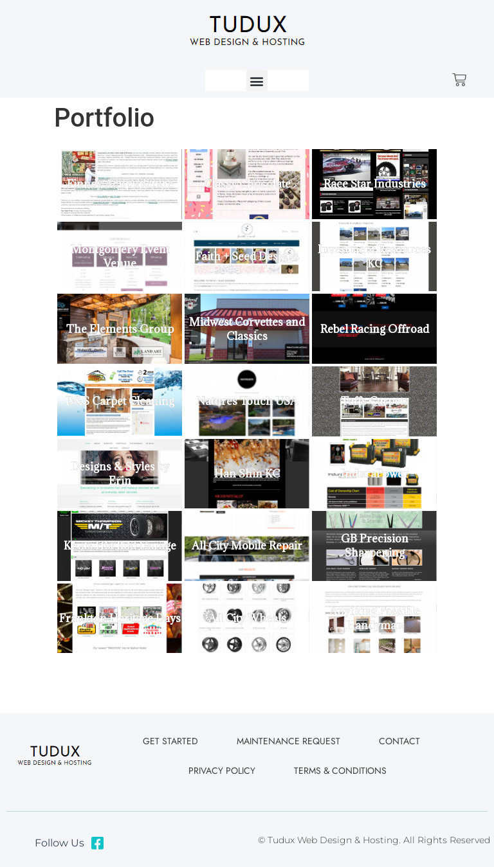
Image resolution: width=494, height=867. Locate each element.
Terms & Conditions (340, 770)
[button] (257, 80)
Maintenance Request (288, 741)
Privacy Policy (221, 770)
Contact (399, 741)
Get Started (170, 741)
